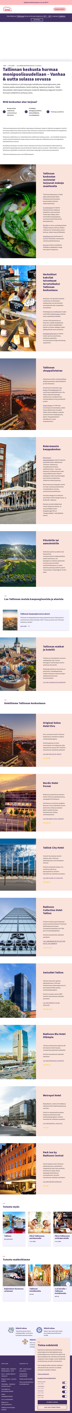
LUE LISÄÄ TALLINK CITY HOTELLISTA (53, 878)
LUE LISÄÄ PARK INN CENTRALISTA (52, 1182)
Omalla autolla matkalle (26, 1379)
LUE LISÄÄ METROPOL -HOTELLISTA (52, 1123)
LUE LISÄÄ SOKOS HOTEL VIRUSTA (52, 754)
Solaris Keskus (47, 405)
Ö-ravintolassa (48, 208)
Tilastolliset (41, 1391)
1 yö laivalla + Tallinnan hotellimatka (61, 1290)
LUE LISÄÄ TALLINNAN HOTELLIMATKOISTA (54, 682)
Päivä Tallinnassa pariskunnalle (37, 1237)
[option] (14, 1229)
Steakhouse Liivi (48, 236)
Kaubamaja (54, 390)
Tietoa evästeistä (43, 1374)
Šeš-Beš (45, 225)
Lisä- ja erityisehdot (7, 1399)
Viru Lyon (46, 245)
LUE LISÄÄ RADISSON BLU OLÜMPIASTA (53, 1061)
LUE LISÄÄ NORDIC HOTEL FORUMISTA (53, 819)
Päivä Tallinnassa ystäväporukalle (62, 1237)
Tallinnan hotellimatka (35, 1289)
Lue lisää (23, 626)
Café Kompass (55, 314)
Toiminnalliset (41, 1386)
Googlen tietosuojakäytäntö (47, 1378)
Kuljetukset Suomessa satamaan (13, 1289)
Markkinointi (41, 1395)
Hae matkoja (37, 19)
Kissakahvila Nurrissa (50, 334)
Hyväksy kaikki (52, 1402)
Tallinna (7, 1236)
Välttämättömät (41, 1381)
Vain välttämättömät (52, 1407)
